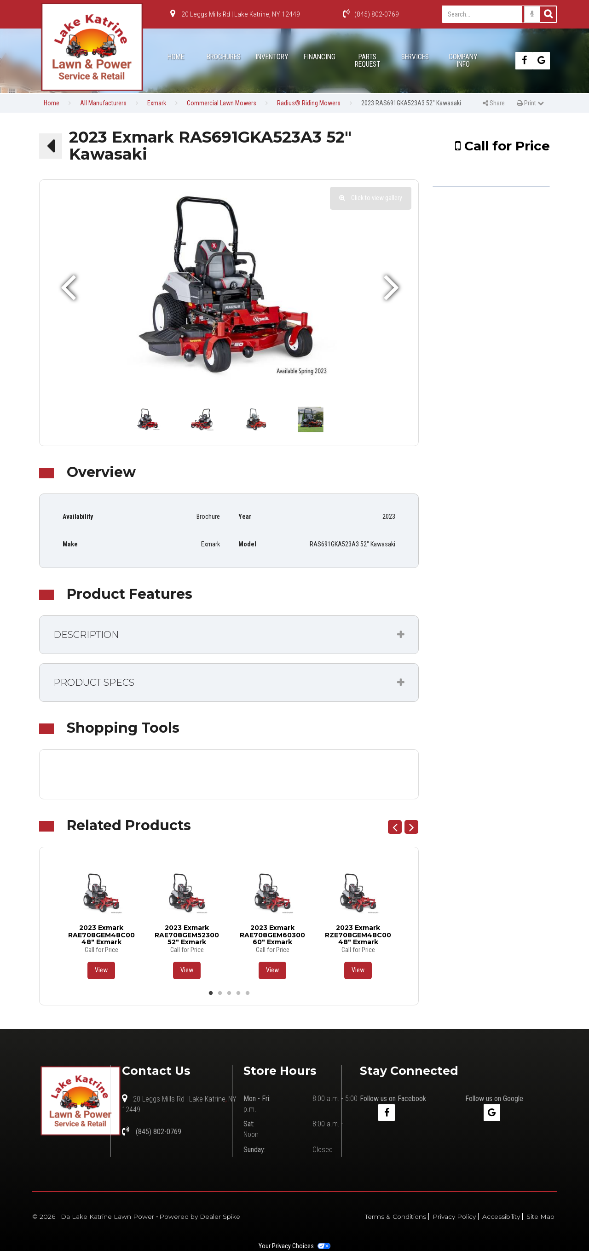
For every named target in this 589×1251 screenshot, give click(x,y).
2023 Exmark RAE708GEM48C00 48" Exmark (101, 934)
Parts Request (367, 61)
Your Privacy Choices (294, 1246)
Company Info (463, 61)
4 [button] (238, 993)
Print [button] (533, 103)
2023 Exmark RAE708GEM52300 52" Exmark (187, 934)
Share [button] (494, 103)
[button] (50, 145)
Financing (319, 57)
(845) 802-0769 (371, 14)
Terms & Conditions (395, 1216)
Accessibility (501, 1216)
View (101, 970)
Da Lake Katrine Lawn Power (108, 1216)
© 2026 (46, 1216)
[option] (229, 286)
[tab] (229, 634)
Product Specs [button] (93, 682)
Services (415, 57)
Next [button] (411, 827)
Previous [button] (395, 827)
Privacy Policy (454, 1216)
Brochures (224, 57)
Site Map (540, 1216)
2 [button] (220, 993)
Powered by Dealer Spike (199, 1216)
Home (175, 57)
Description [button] (86, 634)
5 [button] (247, 993)
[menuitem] (224, 60)
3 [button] (229, 993)
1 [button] (210, 993)
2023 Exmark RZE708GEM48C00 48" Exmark (358, 934)
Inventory (271, 57)
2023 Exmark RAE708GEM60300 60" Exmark (272, 934)
